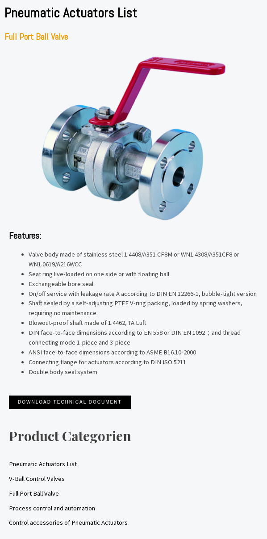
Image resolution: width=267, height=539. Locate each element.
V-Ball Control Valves (37, 479)
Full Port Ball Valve (34, 493)
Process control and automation (52, 508)
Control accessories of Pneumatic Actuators (68, 522)
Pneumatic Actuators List (43, 464)
